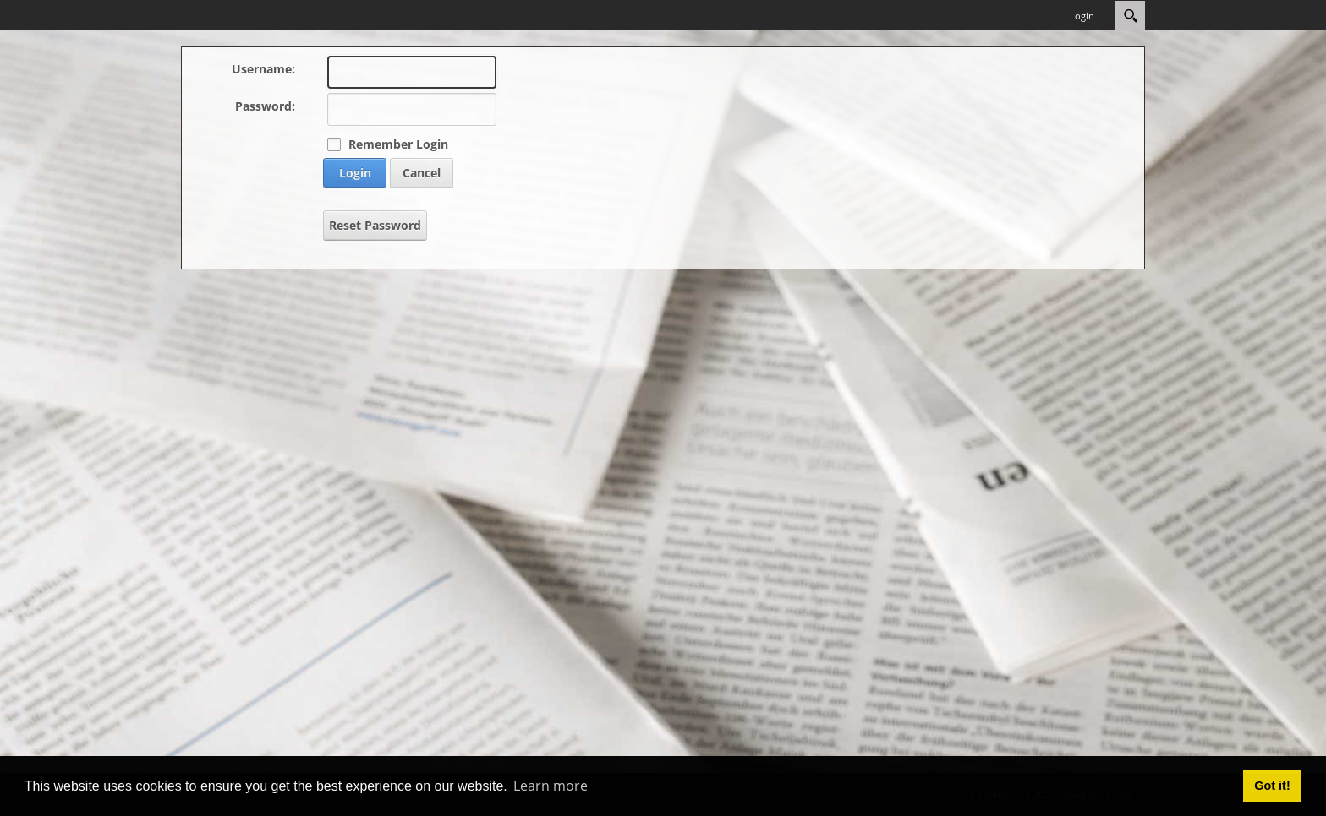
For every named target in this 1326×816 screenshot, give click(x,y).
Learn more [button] (550, 785)
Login (1082, 15)
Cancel (422, 173)
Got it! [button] (1272, 785)
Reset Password (375, 225)
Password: (265, 106)
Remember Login (398, 144)
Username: (263, 69)
